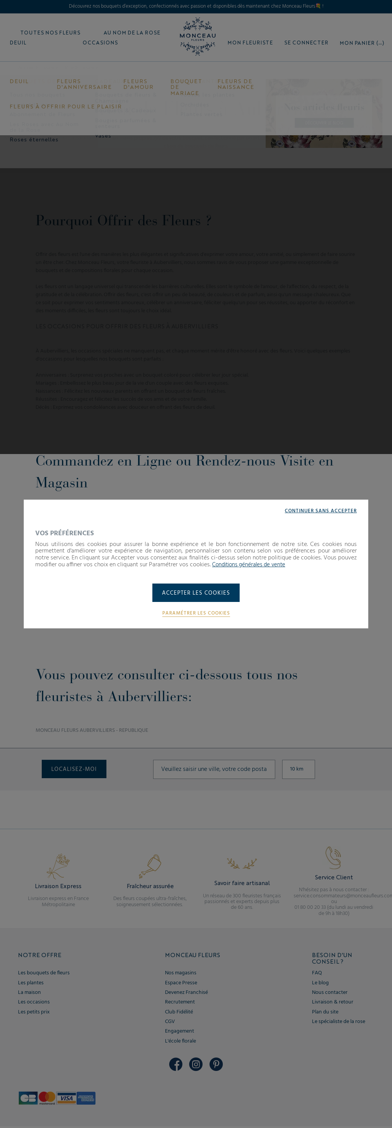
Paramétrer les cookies (196, 614)
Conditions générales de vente (251, 564)
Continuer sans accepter (319, 510)
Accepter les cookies (196, 593)
